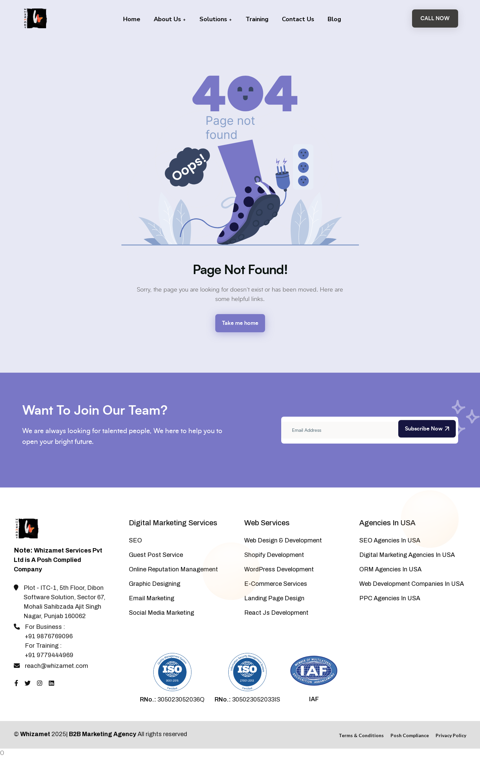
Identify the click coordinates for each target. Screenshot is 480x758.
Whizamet (35, 734)
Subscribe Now (427, 428)
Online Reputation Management (173, 569)
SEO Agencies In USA (389, 540)
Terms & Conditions (361, 735)
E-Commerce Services (275, 583)
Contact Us (298, 19)
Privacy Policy (451, 735)
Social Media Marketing (161, 612)
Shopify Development (274, 555)
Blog (334, 19)
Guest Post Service (156, 555)
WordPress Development (279, 569)
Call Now (435, 18)
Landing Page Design (274, 598)
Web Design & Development (283, 540)
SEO (135, 540)
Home (131, 19)
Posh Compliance (410, 735)
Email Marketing (151, 598)
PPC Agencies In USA (389, 598)
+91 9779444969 (49, 655)
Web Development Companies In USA (411, 583)
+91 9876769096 (49, 636)
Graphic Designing (154, 583)
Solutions (215, 19)
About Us (170, 19)
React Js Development (276, 612)
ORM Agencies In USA (390, 569)
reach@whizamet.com (56, 665)
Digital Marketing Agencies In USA (407, 555)
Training (257, 19)
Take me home (240, 323)
